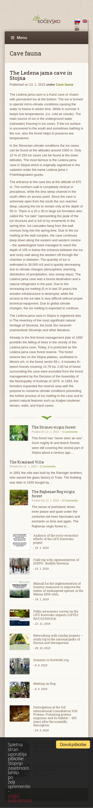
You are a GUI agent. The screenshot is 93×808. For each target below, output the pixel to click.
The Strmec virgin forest (54, 427)
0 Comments (70, 431)
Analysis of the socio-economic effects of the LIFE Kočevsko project (55, 539)
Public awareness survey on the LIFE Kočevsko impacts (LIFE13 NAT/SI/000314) (55, 615)
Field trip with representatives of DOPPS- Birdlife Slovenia (56, 561)
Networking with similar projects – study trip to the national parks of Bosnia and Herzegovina (58, 639)
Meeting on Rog (44, 683)
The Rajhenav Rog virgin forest (53, 493)
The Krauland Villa (27, 462)
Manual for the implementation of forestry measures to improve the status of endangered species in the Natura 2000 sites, (58, 588)
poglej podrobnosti (20, 798)
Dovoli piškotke (73, 744)
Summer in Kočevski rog (51, 660)
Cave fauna (64, 84)
